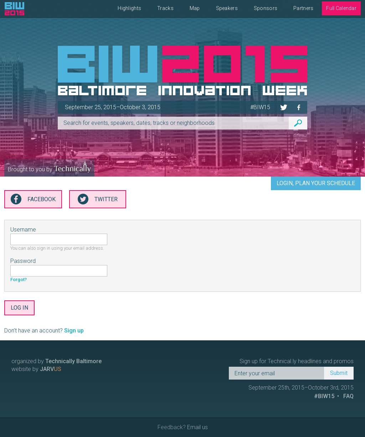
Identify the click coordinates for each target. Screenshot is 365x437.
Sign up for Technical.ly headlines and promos (297, 361)
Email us (197, 427)
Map (195, 8)
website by (36, 369)
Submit (339, 373)
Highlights (129, 8)
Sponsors (265, 8)
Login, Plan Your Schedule (316, 183)
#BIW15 (260, 107)
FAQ (348, 396)
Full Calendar (341, 8)
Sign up (74, 330)
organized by (56, 361)
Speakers (227, 8)
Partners (303, 8)
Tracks (165, 8)
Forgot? (18, 279)
